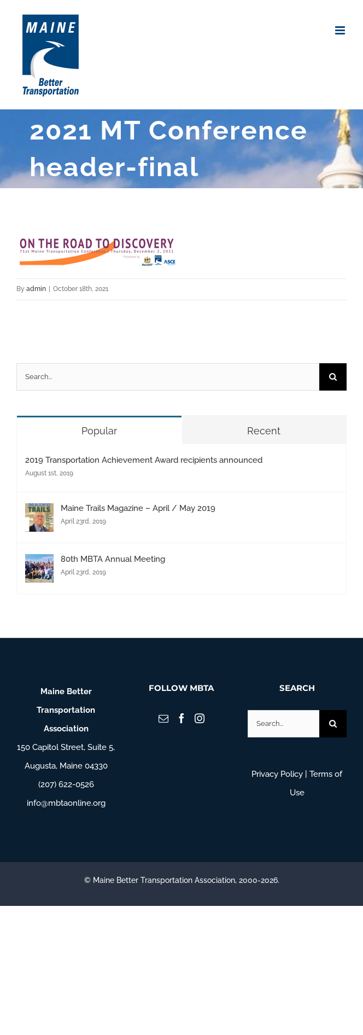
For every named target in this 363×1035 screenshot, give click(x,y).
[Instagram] (199, 718)
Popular (99, 431)
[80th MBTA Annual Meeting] (39, 563)
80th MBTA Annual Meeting (113, 559)
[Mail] (163, 718)
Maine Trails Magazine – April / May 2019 (138, 508)
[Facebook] (181, 718)
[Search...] (167, 377)
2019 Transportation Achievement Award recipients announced (143, 460)
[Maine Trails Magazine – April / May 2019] (39, 513)
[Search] (333, 377)
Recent (263, 431)
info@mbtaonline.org (66, 803)
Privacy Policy (277, 774)
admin (36, 289)
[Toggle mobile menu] (341, 30)
